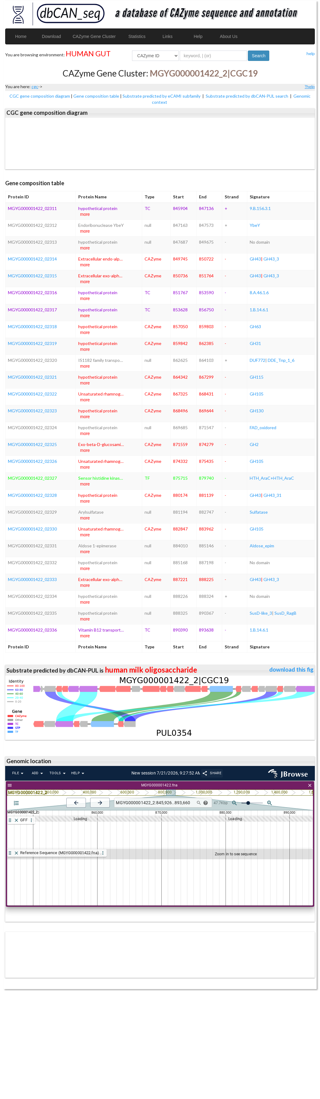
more (85, 214)
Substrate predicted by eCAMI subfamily (162, 96)
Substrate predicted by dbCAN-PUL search (247, 96)
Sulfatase (259, 512)
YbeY (255, 225)
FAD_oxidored (263, 427)
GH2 (254, 444)
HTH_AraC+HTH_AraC (272, 478)
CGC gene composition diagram (39, 96)
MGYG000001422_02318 (32, 326)
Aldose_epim (262, 545)
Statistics (136, 36)
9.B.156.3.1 (260, 208)
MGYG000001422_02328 (32, 495)
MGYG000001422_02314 (32, 258)
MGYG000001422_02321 (32, 377)
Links (168, 36)
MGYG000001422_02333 (32, 579)
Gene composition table (96, 96)
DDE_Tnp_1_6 (281, 360)
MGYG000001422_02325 (32, 444)
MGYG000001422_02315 (32, 275)
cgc (34, 86)
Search (258, 55)
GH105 (256, 393)
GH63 (255, 326)
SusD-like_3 (261, 613)
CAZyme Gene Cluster (94, 36)
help (311, 53)
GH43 (255, 258)
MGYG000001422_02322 (32, 393)
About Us (228, 36)
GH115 (256, 377)
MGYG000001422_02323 (32, 410)
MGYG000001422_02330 (32, 528)
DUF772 (257, 360)
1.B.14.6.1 (259, 309)
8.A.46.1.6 (259, 292)
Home (20, 36)
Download (51, 36)
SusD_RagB (285, 613)
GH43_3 (271, 258)
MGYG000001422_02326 (32, 461)
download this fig (291, 669)
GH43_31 (272, 495)
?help (310, 86)
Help (198, 36)
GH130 (256, 410)
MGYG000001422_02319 (32, 343)
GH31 (255, 343)
